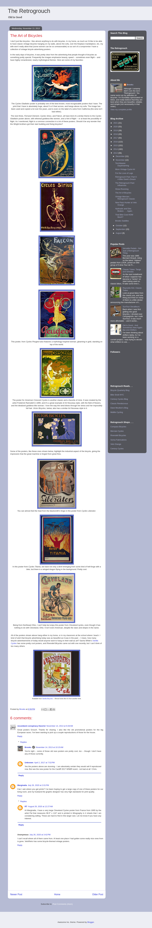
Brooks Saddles (122, 221)
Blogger (90, 922)
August (119, 233)
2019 (115, 130)
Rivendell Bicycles (118, 435)
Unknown (29, 762)
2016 (115, 142)
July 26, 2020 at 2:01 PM (38, 785)
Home (57, 894)
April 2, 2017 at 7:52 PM (44, 762)
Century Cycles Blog (119, 399)
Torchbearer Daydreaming (122, 164)
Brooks (28, 747)
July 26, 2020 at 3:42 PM (39, 835)
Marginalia (22, 785)
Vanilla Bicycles (47, 698)
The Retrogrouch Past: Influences (125, 184)
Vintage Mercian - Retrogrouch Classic (125, 197)
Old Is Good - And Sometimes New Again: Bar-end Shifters (132, 327)
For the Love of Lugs (124, 173)
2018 (115, 134)
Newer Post (16, 894)
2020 (115, 126)
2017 (115, 138)
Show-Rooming (121, 189)
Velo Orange (115, 444)
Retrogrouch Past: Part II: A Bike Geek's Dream (126, 178)
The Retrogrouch (29, 11)
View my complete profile (121, 109)
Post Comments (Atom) (63, 904)
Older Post (97, 894)
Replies (23, 742)
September (121, 229)
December (120, 156)
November (120, 160)
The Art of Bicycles (123, 193)
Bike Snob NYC (117, 395)
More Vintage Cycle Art (125, 169)
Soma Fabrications (118, 440)
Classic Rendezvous (119, 403)
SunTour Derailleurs (131, 307)
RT (26, 806)
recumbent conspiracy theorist (31, 726)
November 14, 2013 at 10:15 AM (49, 747)
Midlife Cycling (116, 412)
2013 (115, 153)
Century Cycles (117, 448)
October (119, 225)
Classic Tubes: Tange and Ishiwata (132, 270)
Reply (19, 736)
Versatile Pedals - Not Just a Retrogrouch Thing (132, 250)
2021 (115, 123)
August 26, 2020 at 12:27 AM (40, 806)
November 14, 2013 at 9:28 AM (59, 726)
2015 (115, 145)
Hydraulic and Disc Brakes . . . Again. (124, 209)
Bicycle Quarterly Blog (119, 390)
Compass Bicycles (118, 427)
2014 (115, 149)
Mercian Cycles (117, 431)
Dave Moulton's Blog (119, 408)
